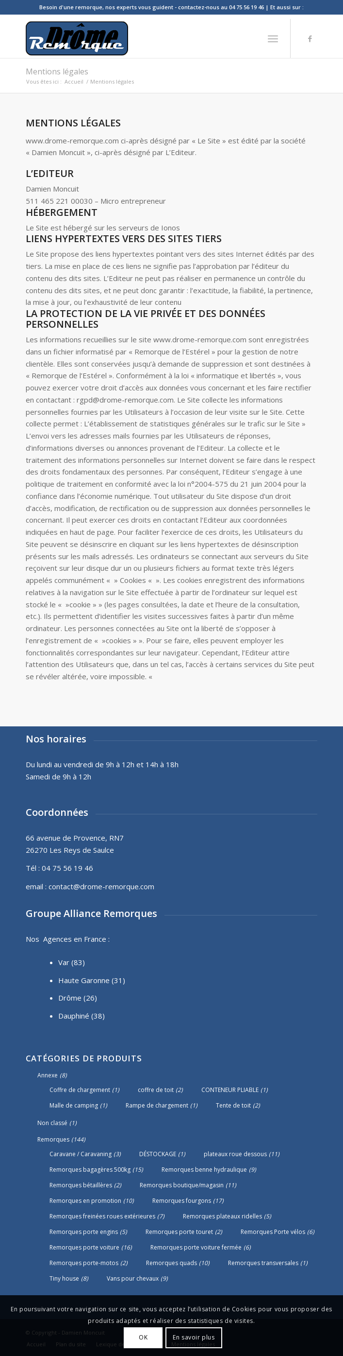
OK (143, 1337)
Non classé (52, 1123)
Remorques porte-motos (83, 1263)
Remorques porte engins (83, 1232)
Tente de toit (233, 1105)
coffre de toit (156, 1090)
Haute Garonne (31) (91, 980)
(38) (98, 1016)
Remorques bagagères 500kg (90, 1169)
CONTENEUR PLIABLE (230, 1090)
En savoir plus (193, 1337)
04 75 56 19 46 (67, 868)
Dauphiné (73, 1016)
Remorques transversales (263, 1263)
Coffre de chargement (79, 1090)
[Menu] (273, 38)
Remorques (53, 1139)
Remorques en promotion (85, 1201)
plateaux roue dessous (235, 1154)
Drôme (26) (77, 998)
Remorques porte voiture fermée (196, 1247)
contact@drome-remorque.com (101, 886)
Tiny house (64, 1278)
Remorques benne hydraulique (204, 1169)
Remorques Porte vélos (273, 1232)
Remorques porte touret (179, 1232)
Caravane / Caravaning (80, 1154)
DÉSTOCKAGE (157, 1154)
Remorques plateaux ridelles (222, 1216)
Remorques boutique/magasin (182, 1185)
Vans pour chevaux (133, 1278)
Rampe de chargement (157, 1105)
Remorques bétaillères (80, 1185)
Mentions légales (57, 71)
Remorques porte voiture (84, 1247)
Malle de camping (73, 1105)
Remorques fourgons (181, 1201)
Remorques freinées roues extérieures (102, 1216)
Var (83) (71, 962)
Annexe (47, 1075)
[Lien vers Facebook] (310, 38)
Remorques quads (171, 1263)
